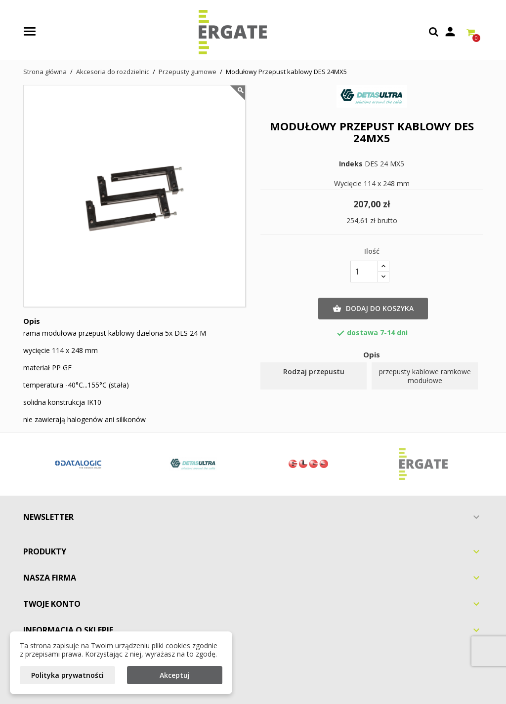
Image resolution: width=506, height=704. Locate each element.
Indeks (351, 163)
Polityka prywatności (67, 675)
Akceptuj (175, 675)
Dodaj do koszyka (373, 308)
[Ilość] (364, 271)
